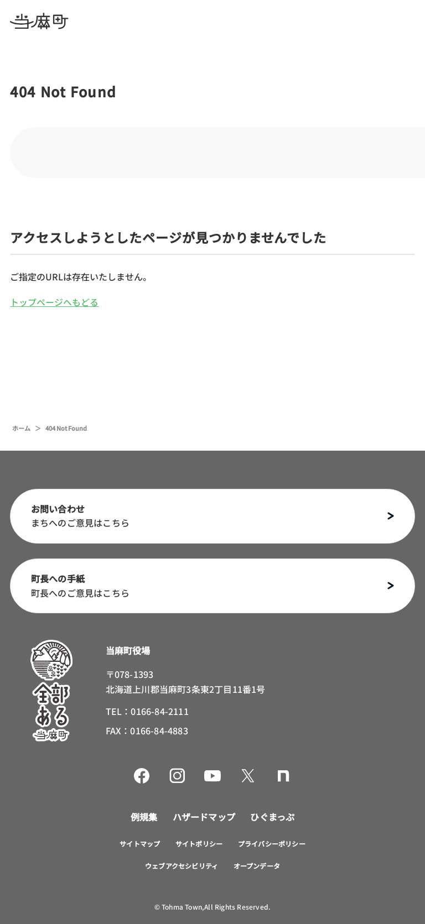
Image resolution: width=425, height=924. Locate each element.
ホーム (21, 428)
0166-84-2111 (159, 711)
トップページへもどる (54, 302)
